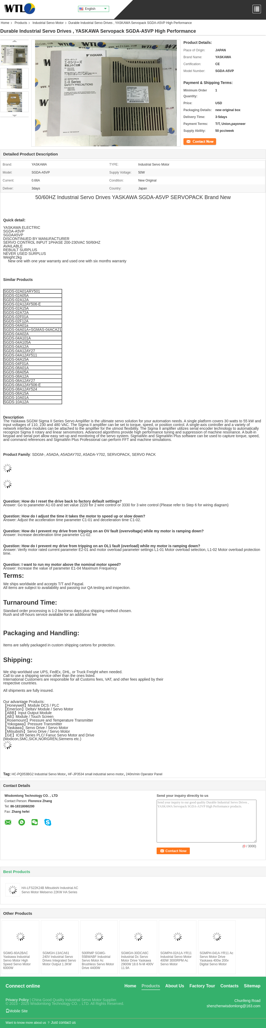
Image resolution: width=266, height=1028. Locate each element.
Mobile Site (17, 1011)
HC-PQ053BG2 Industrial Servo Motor (39, 774)
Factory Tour (202, 986)
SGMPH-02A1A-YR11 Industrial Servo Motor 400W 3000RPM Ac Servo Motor (176, 958)
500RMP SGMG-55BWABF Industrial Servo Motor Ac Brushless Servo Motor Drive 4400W (98, 960)
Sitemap (252, 986)
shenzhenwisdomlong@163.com (233, 1006)
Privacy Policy (17, 1000)
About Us (174, 986)
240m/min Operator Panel (144, 774)
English (96, 9)
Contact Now (192, 141)
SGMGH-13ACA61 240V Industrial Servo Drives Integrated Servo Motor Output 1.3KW (59, 958)
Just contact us (63, 1022)
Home (5, 23)
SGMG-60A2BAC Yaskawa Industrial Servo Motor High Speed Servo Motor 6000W (17, 960)
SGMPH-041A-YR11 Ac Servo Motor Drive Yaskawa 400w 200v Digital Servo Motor (216, 958)
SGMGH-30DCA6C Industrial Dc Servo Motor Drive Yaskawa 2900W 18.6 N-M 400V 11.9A (137, 960)
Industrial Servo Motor (47, 23)
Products (21, 23)
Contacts (229, 986)
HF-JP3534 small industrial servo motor (96, 774)
